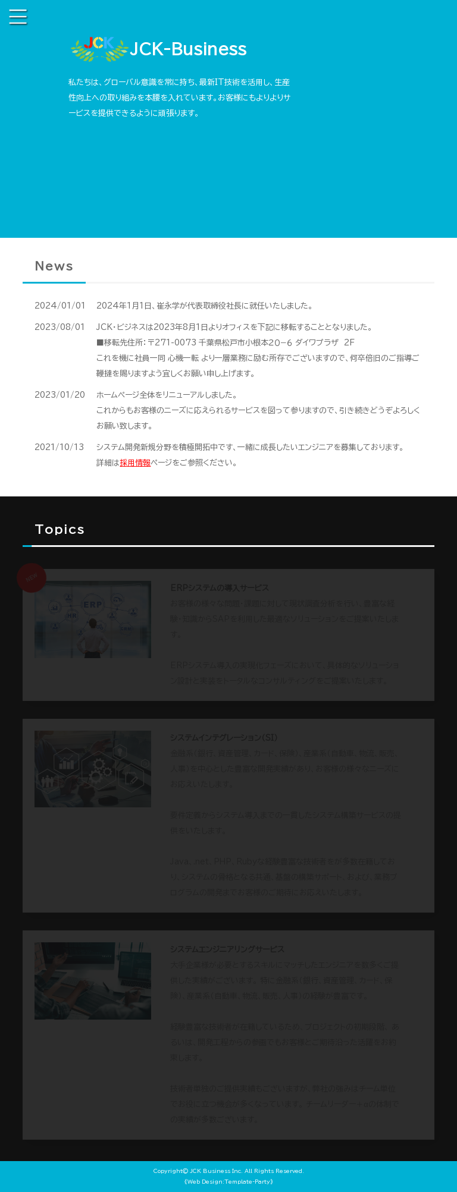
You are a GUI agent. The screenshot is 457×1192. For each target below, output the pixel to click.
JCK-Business (157, 50)
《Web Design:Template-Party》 (228, 1181)
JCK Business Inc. (216, 1171)
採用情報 (135, 463)
